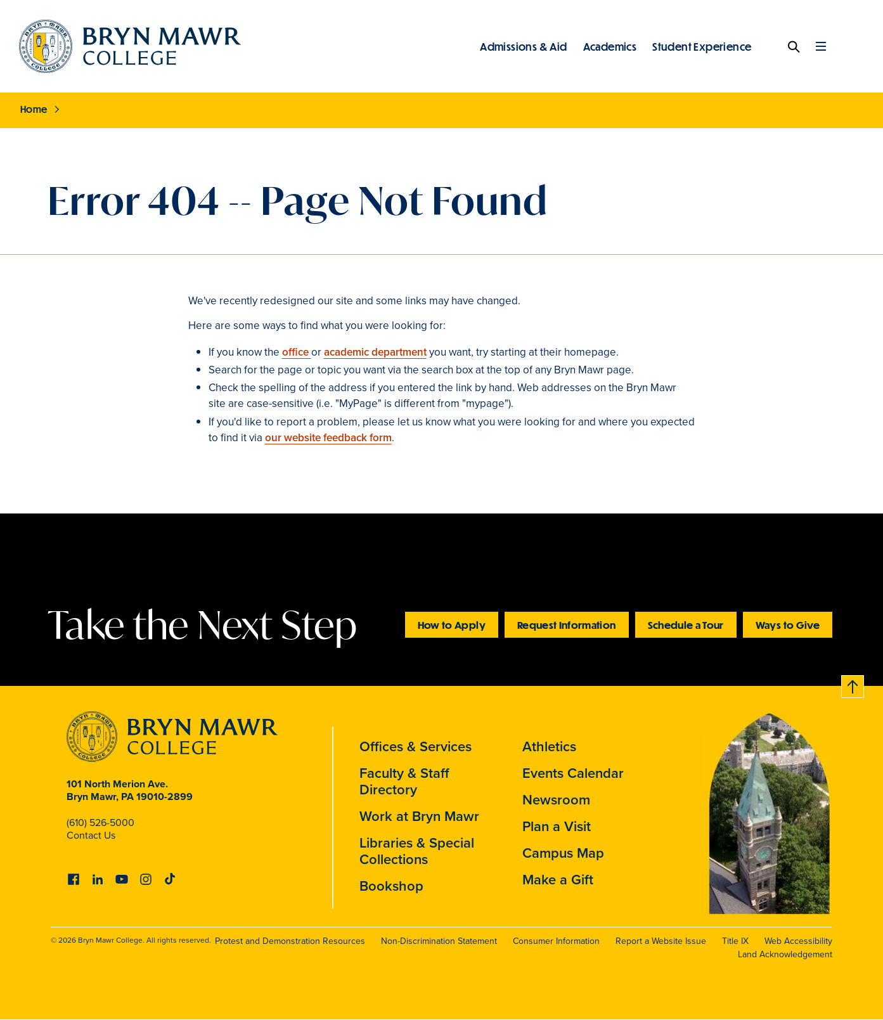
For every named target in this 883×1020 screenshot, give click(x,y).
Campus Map (563, 852)
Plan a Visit (556, 826)
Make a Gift (557, 879)
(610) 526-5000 (100, 822)
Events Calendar (573, 773)
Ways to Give (788, 625)
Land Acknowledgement (785, 954)
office (296, 352)
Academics (610, 46)
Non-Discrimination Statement (439, 941)
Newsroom (556, 799)
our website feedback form (328, 438)
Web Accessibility (798, 941)
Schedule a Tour (686, 625)
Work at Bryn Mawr (419, 816)
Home (34, 109)
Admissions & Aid (523, 46)
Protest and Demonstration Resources (290, 941)
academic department (375, 352)
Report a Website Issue (661, 941)
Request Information (566, 625)
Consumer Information (556, 941)
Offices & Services (415, 746)
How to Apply (452, 625)
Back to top (853, 684)
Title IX (735, 941)
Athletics (549, 746)
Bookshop (391, 885)
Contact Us (91, 835)
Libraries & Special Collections (416, 851)
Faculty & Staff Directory (404, 781)
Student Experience (701, 46)
